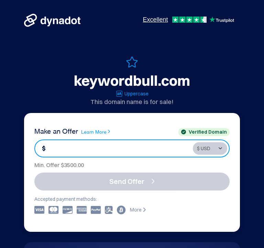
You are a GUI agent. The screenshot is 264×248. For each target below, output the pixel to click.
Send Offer (132, 181)
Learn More (95, 131)
